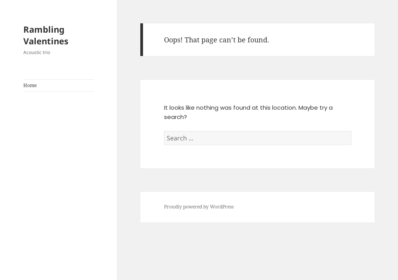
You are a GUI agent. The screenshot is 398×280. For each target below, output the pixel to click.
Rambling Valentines (45, 35)
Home (30, 85)
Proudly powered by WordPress (199, 206)
